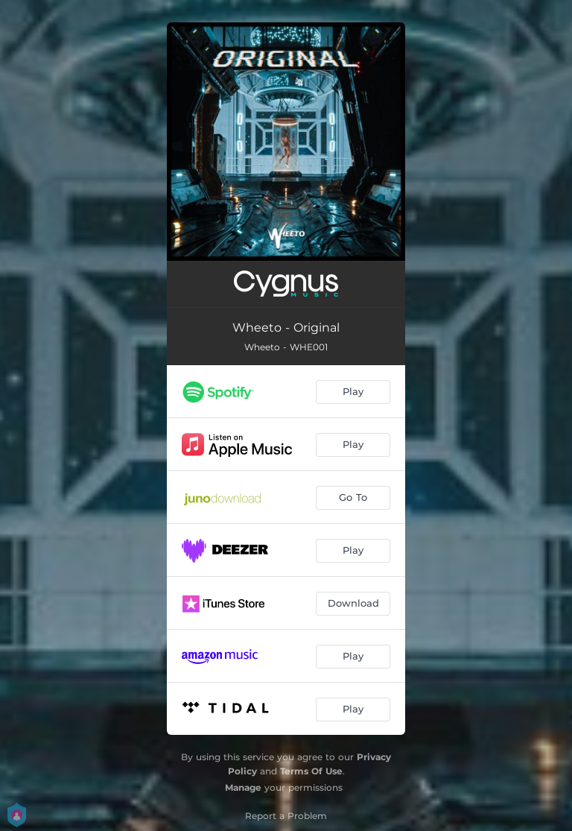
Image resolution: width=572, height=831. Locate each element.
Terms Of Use (311, 771)
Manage (243, 787)
